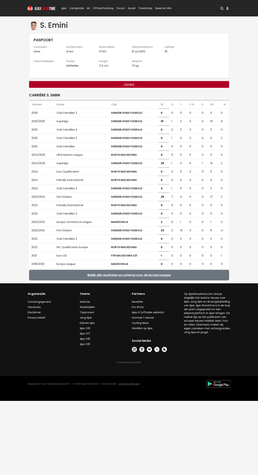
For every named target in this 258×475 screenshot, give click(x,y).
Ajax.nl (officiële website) (148, 312)
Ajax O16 (85, 339)
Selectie (85, 302)
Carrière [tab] (129, 84)
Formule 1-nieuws (143, 317)
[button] (222, 8)
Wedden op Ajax (142, 328)
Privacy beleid (36, 317)
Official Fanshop (101, 8)
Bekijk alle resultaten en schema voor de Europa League (129, 275)
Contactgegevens (39, 302)
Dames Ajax (87, 323)
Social (131, 8)
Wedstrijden (87, 307)
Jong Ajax (86, 317)
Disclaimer (34, 312)
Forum (121, 8)
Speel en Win (163, 8)
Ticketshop (145, 8)
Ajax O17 (85, 333)
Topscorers (87, 312)
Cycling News (140, 323)
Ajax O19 (85, 328)
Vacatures (34, 307)
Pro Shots (138, 307)
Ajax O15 (85, 344)
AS (88, 8)
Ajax (63, 8)
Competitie (75, 8)
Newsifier (137, 302)
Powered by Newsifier (129, 362)
